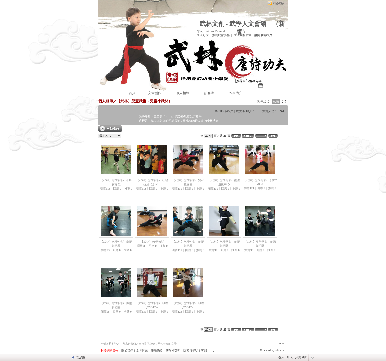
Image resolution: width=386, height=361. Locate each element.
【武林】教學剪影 (152, 241)
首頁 (132, 93)
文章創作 (154, 93)
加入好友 (203, 35)
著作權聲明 (173, 350)
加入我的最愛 (242, 35)
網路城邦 (279, 3)
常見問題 (142, 350)
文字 (284, 102)
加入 (290, 357)
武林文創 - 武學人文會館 (233, 23)
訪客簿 (209, 93)
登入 (281, 357)
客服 (204, 350)
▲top (282, 343)
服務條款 (157, 350)
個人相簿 (182, 93)
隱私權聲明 (190, 350)
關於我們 (127, 350)
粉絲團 (80, 357)
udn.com (280, 350)
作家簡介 (235, 93)
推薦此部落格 (221, 35)
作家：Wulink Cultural (211, 31)
